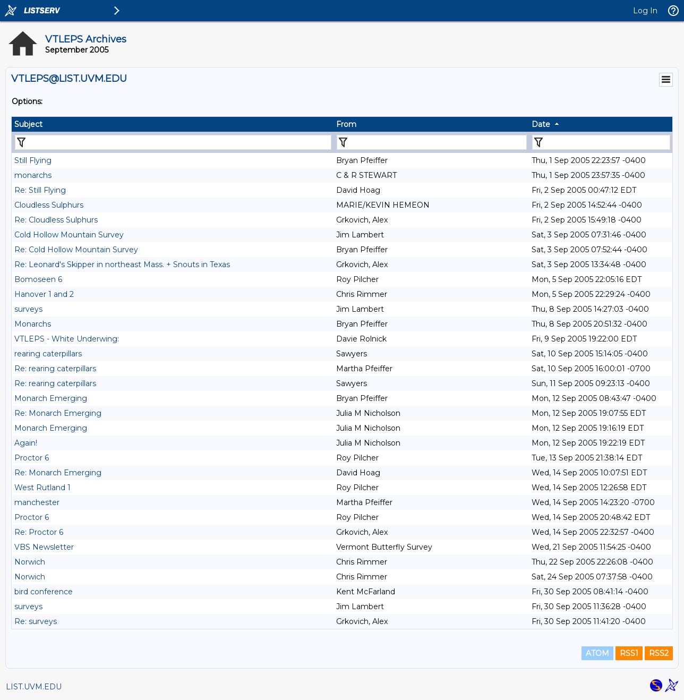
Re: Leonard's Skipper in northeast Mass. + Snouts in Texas (122, 264)
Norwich (29, 562)
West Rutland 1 (42, 487)
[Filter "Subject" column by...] (173, 142)
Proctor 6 (31, 458)
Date (541, 124)
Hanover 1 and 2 (44, 294)
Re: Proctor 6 (38, 532)
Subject (28, 124)
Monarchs (32, 324)
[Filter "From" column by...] (432, 142)
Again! (25, 443)
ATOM (597, 653)
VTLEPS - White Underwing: (66, 339)
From (346, 124)
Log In (645, 10)
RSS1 (629, 653)
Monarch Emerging (50, 398)
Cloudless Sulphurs (48, 205)
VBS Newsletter (44, 547)
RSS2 (659, 653)
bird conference (43, 591)
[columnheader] (173, 124)
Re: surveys (35, 621)
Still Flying (33, 160)
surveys (28, 309)
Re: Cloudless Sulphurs (56, 220)
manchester (36, 502)
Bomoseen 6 (38, 279)
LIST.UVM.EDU (34, 687)
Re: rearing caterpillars (55, 368)
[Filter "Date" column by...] (601, 142)
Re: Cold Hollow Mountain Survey (76, 249)
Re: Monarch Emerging (57, 413)
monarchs (33, 175)
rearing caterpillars (48, 353)
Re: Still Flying (40, 190)
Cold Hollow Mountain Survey (69, 235)
